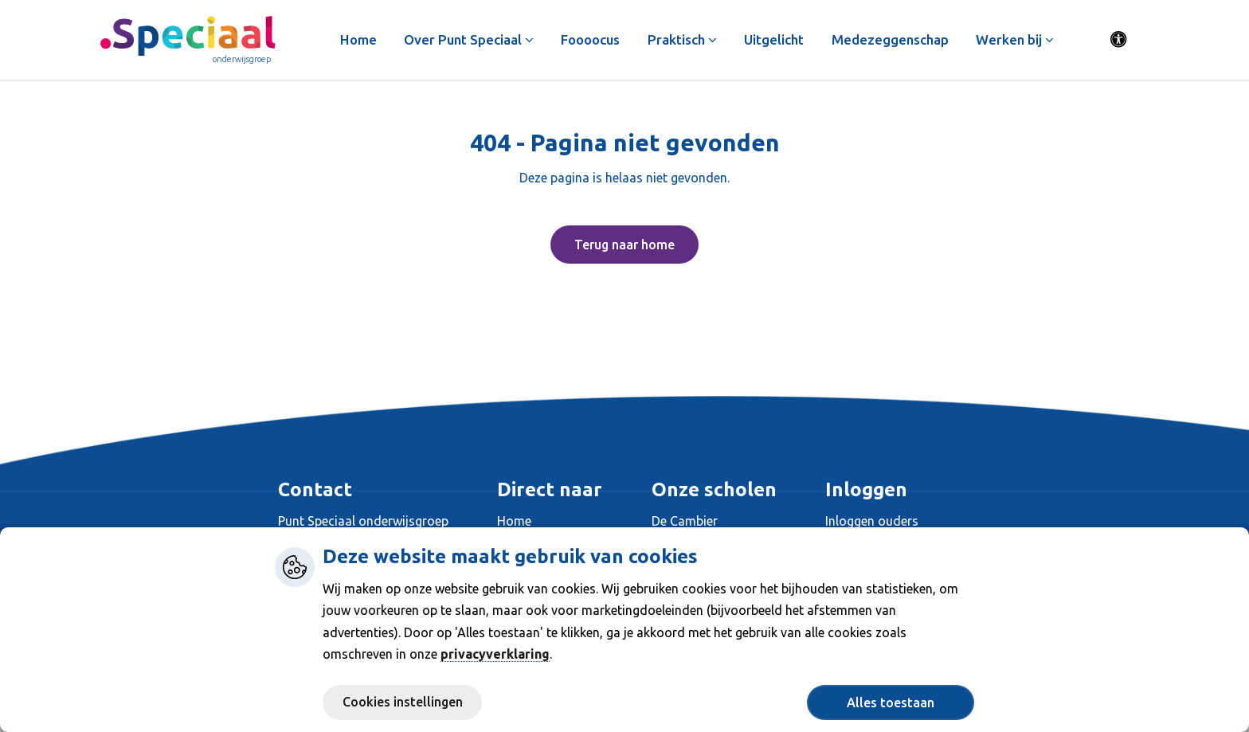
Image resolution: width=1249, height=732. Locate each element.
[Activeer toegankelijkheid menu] (1119, 39)
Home (358, 39)
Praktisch (682, 39)
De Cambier (685, 521)
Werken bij (1016, 39)
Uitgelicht (775, 39)
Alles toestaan (890, 702)
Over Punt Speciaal (469, 39)
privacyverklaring (495, 654)
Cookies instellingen (403, 702)
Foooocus (591, 39)
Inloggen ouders (871, 521)
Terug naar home (624, 244)
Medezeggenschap (890, 39)
